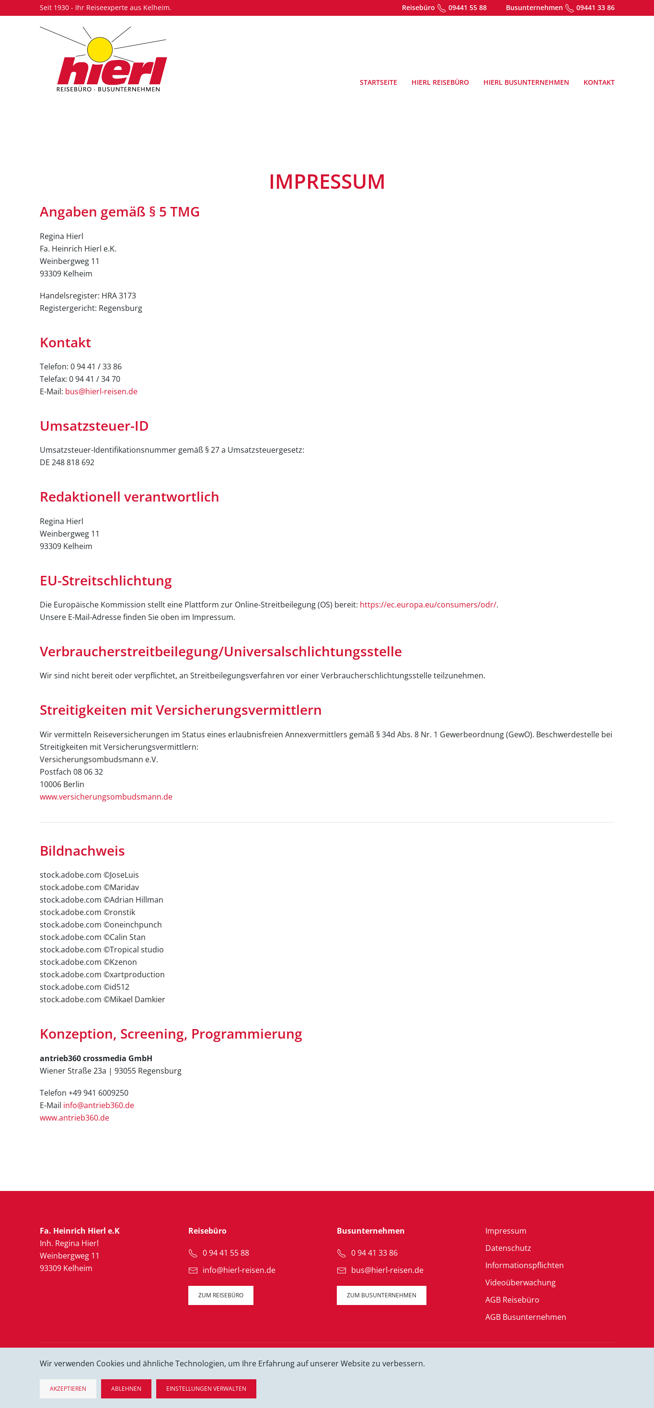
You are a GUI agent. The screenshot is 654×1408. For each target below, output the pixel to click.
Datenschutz (508, 1248)
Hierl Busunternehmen (526, 82)
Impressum (506, 1230)
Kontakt (599, 82)
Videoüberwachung (520, 1282)
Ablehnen (126, 1389)
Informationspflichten (524, 1265)
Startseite (378, 82)
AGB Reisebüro (512, 1299)
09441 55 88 (467, 7)
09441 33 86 (595, 7)
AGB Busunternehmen (525, 1317)
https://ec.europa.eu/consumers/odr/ (428, 604)
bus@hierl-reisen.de (101, 391)
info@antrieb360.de (98, 1105)
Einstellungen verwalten (206, 1389)
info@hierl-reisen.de (239, 1270)
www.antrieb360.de (74, 1117)
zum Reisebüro (220, 1295)
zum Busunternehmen (381, 1295)
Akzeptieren (68, 1389)
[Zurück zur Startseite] (103, 59)
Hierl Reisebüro (440, 82)
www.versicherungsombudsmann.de (106, 796)
